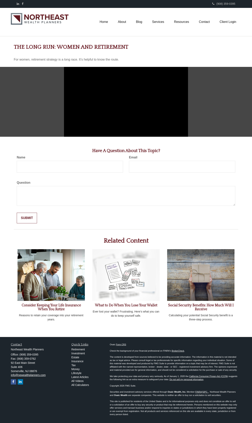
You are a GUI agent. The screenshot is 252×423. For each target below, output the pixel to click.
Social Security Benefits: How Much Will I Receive (200, 307)
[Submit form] (27, 218)
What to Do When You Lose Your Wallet (126, 305)
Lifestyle (76, 373)
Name (21, 157)
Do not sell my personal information (186, 379)
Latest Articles (80, 377)
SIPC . (205, 392)
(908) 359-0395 (223, 3)
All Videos (77, 381)
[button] (122, 22)
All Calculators (80, 385)
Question (23, 182)
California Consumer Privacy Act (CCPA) (208, 376)
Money (75, 369)
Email (133, 157)
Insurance (77, 361)
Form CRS (121, 344)
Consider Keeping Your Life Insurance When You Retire (51, 307)
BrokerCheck (178, 351)
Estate (75, 357)
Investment (78, 353)
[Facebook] (22, 4)
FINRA (198, 392)
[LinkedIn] (18, 4)
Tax (73, 365)
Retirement (78, 349)
